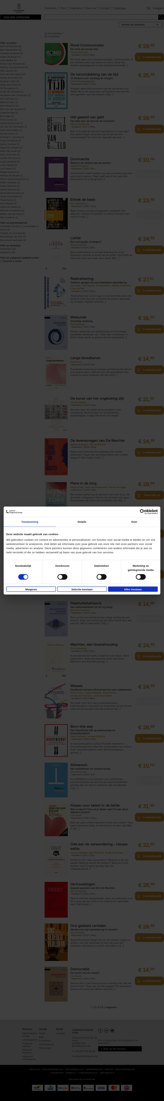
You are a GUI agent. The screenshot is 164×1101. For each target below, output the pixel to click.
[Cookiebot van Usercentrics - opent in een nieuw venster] (142, 511)
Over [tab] (134, 521)
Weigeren (31, 589)
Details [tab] (82, 521)
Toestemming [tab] (29, 521)
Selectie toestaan (82, 589)
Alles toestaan (133, 589)
